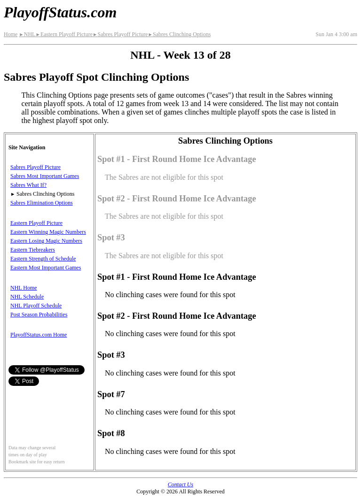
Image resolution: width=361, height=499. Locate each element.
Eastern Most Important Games (45, 267)
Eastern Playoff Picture (64, 34)
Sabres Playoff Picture (120, 34)
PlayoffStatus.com (60, 12)
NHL (27, 34)
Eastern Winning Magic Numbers (48, 232)
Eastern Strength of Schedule (43, 258)
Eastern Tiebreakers (32, 249)
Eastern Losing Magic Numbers (46, 241)
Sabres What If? (28, 185)
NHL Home (23, 287)
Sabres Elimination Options (41, 203)
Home (10, 34)
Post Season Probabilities (38, 314)
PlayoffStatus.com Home (38, 334)
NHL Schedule (27, 296)
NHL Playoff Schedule (36, 305)
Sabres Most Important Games (44, 176)
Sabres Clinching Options (179, 34)
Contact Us (180, 484)
